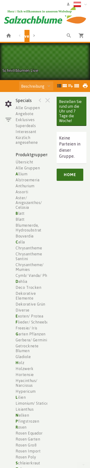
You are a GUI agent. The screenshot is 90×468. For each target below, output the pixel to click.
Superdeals (26, 125)
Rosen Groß (26, 445)
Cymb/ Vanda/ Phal (33, 275)
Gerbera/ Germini (31, 340)
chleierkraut (28, 463)
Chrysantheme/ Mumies (30, 267)
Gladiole (23, 356)
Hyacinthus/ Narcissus (26, 383)
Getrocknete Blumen (27, 348)
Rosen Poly (26, 457)
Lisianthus (25, 409)
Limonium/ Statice (32, 403)
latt (20, 213)
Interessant (26, 131)
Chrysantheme (29, 248)
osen (21, 427)
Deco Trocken (28, 287)
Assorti (22, 191)
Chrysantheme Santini (29, 256)
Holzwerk (24, 368)
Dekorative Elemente (26, 296)
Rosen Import (28, 451)
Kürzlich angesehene (27, 140)
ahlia (21, 281)
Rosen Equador (29, 433)
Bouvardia (25, 236)
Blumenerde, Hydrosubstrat (29, 227)
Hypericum (26, 391)
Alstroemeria (27, 180)
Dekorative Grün (30, 304)
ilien (21, 397)
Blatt (20, 219)
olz (20, 362)
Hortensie (25, 374)
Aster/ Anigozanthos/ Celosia (29, 202)
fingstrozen (27, 421)
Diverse (23, 310)
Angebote (24, 113)
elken (22, 415)
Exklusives (25, 119)
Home (70, 174)
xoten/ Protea (29, 316)
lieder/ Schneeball (33, 322)
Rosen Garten (28, 439)
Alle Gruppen (28, 107)
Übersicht (24, 162)
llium (21, 174)
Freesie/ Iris (26, 328)
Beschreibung (32, 86)
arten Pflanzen (31, 334)
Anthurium (25, 185)
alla (20, 242)
